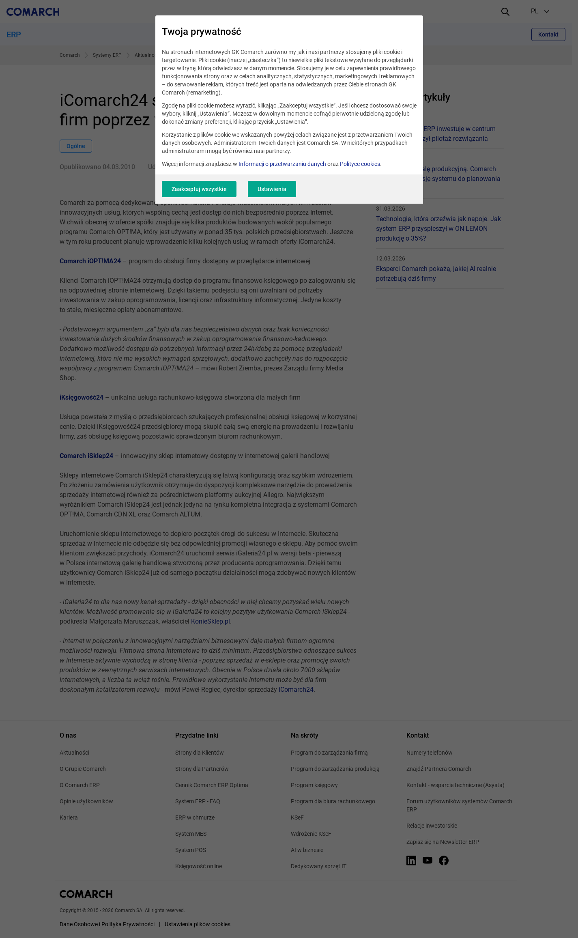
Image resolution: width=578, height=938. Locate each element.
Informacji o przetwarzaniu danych (282, 164)
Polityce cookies (360, 164)
